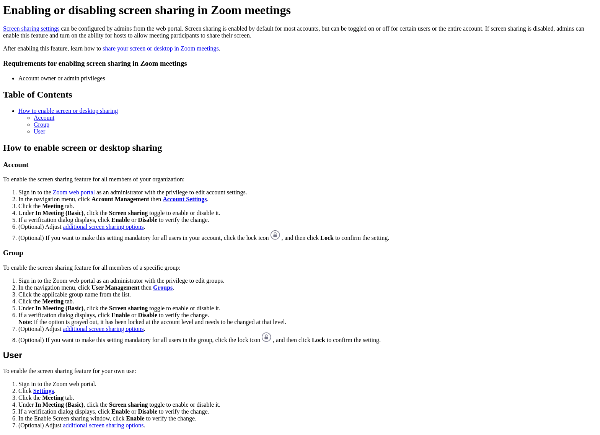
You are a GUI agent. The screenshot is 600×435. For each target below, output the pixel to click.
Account (44, 117)
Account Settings (185, 199)
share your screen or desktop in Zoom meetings (160, 48)
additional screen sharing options (103, 226)
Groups (163, 287)
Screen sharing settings (31, 28)
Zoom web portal (74, 192)
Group (41, 124)
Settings (43, 391)
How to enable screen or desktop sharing (68, 111)
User (39, 131)
